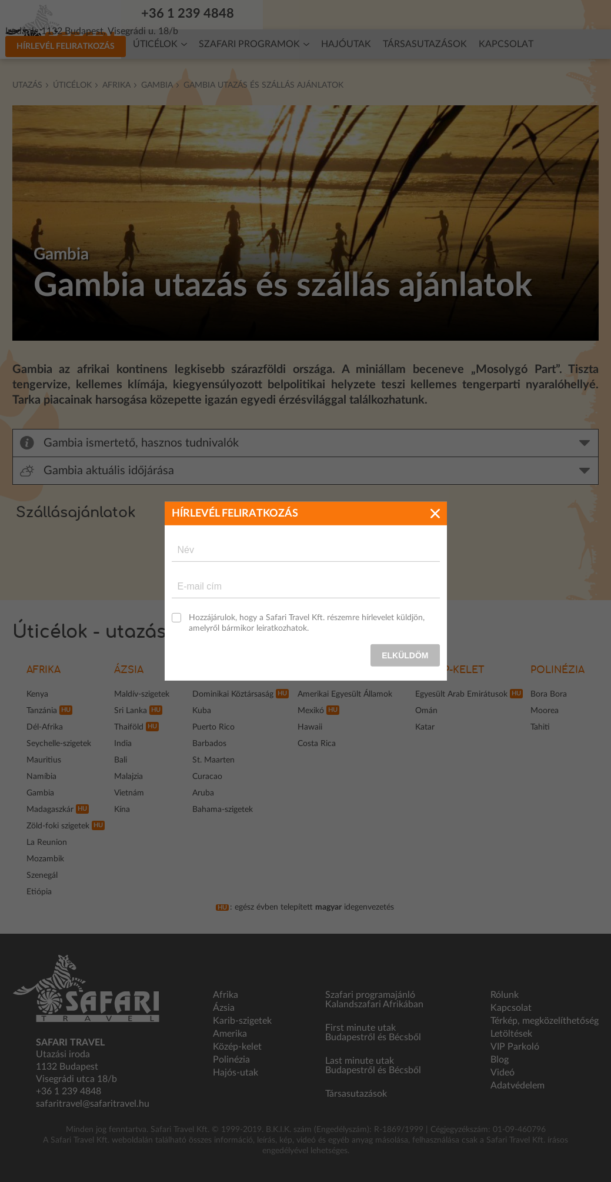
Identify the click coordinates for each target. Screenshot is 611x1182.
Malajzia (128, 777)
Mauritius (43, 760)
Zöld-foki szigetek (57, 826)
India (123, 744)
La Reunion (46, 842)
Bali (120, 760)
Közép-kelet (450, 670)
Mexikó (311, 711)
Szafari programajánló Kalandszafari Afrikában (374, 999)
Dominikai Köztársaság (232, 694)
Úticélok (155, 44)
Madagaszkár (50, 809)
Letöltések (511, 1033)
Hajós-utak (235, 1072)
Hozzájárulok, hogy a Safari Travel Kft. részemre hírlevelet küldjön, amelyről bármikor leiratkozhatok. (307, 622)
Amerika (230, 1033)
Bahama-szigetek (222, 809)
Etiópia (39, 892)
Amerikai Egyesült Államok (345, 694)
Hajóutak (346, 44)
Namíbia (41, 777)
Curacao (207, 777)
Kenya (37, 694)
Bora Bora (548, 694)
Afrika (116, 85)
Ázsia (128, 670)
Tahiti (540, 727)
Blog (499, 1059)
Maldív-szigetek (141, 694)
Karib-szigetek (242, 1020)
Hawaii (310, 727)
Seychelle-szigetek (58, 744)
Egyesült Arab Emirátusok (461, 694)
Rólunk (504, 995)
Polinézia (557, 670)
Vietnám (129, 793)
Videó (502, 1072)
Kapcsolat (506, 44)
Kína (122, 809)
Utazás (27, 85)
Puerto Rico (213, 727)
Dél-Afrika (44, 727)
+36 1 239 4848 (194, 13)
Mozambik (45, 859)
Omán (426, 711)
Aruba (203, 793)
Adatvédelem (517, 1085)
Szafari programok (249, 44)
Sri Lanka (130, 711)
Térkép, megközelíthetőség (544, 1020)
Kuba (201, 711)
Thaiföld (128, 727)
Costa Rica (317, 744)
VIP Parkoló (514, 1046)
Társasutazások (425, 44)
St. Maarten (213, 760)
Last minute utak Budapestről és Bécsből (373, 1065)
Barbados (209, 744)
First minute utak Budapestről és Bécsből (373, 1032)
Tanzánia (41, 711)
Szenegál (42, 875)
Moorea (544, 711)
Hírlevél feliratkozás (505, 13)
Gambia (157, 85)
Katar (425, 727)
